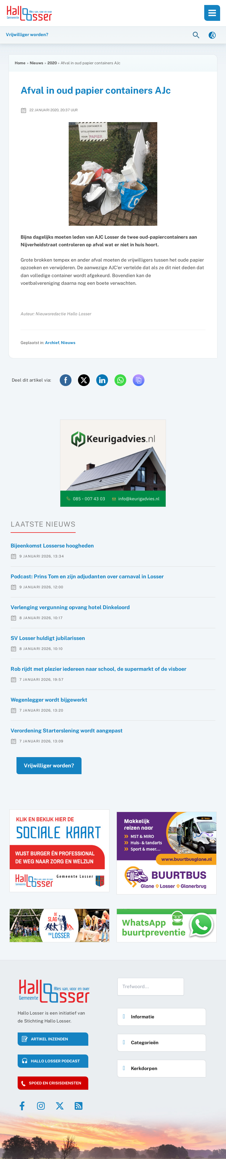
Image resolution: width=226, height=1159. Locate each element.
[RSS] (78, 1105)
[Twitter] (59, 1105)
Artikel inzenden (49, 1039)
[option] (113, 463)
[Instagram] (40, 1105)
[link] (212, 35)
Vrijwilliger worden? (49, 765)
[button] (196, 35)
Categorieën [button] (138, 1040)
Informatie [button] (136, 1015)
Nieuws (68, 342)
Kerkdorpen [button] (138, 1066)
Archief (52, 342)
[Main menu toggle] (212, 13)
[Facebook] (22, 1105)
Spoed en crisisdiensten (55, 1083)
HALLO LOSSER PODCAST (55, 1061)
